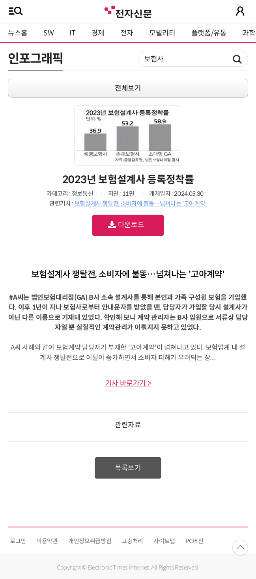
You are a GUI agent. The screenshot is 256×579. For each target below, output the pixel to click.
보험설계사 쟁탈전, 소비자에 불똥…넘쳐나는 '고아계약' (141, 203)
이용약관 (47, 541)
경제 (97, 33)
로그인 (18, 541)
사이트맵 (164, 541)
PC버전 (194, 541)
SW (48, 33)
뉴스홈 (18, 33)
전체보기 (128, 88)
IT (72, 33)
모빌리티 (162, 33)
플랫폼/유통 (209, 33)
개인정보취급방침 (89, 541)
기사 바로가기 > (128, 383)
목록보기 (128, 468)
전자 (126, 33)
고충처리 (132, 541)
